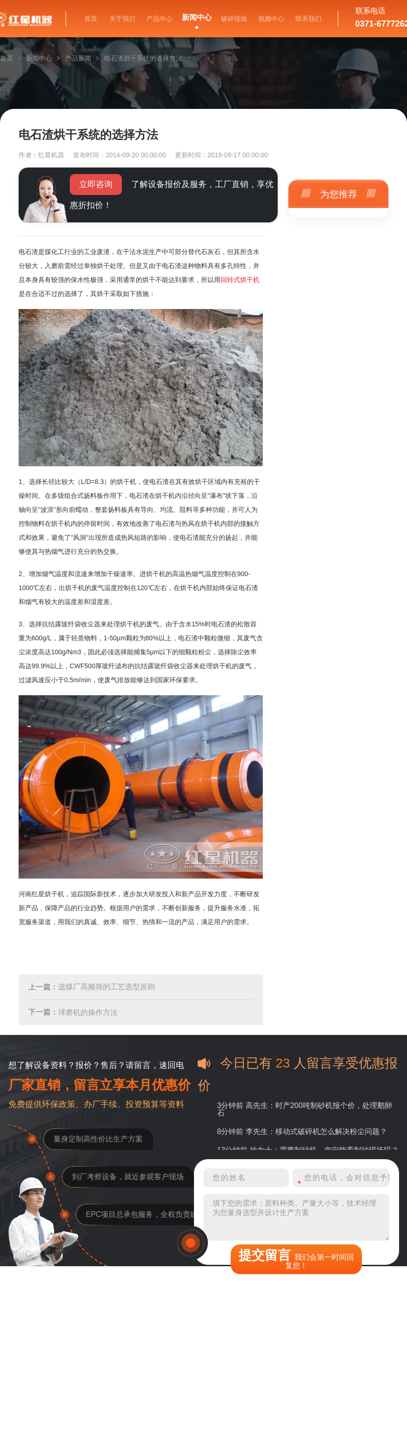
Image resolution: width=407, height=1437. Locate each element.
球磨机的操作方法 (88, 1012)
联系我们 (308, 18)
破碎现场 (234, 18)
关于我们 (122, 18)
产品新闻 (78, 58)
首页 (90, 18)
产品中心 (160, 18)
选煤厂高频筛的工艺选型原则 (106, 987)
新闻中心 (197, 17)
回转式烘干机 (240, 279)
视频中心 (271, 18)
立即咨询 (96, 184)
